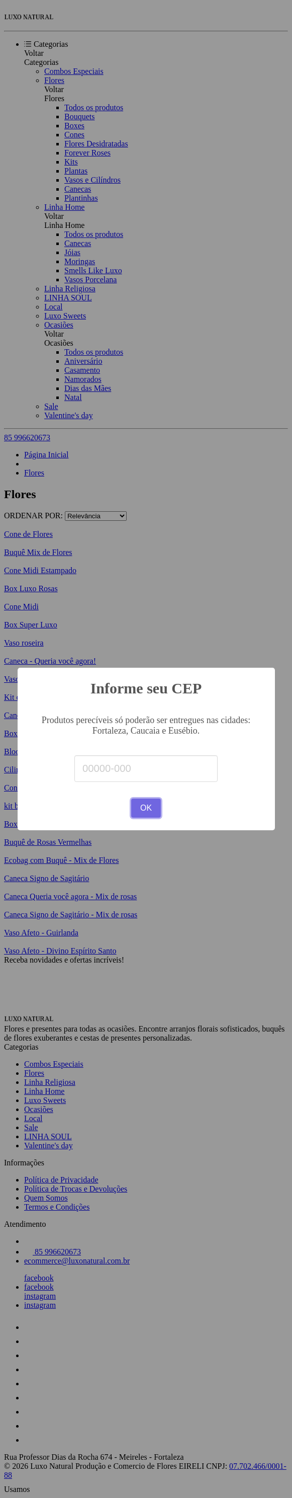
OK (146, 808)
